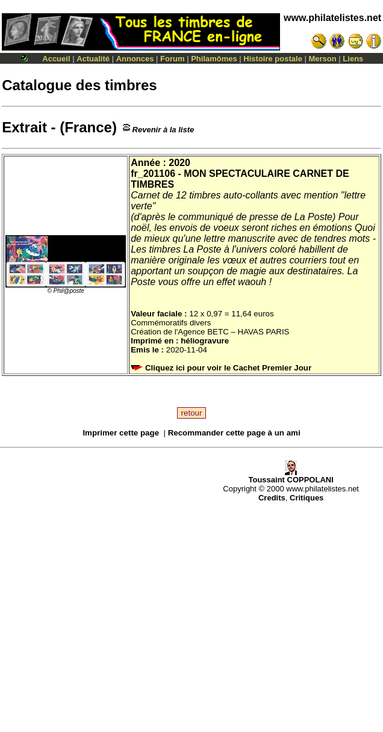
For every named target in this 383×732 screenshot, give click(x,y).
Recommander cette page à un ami (234, 432)
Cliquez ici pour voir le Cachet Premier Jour (222, 367)
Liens (353, 58)
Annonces (135, 58)
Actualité (93, 58)
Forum (172, 58)
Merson (323, 58)
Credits (271, 497)
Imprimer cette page (121, 432)
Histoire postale (272, 58)
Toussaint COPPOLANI (290, 476)
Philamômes (214, 58)
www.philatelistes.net (332, 18)
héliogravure (205, 340)
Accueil (56, 58)
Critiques (306, 497)
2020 (179, 163)
